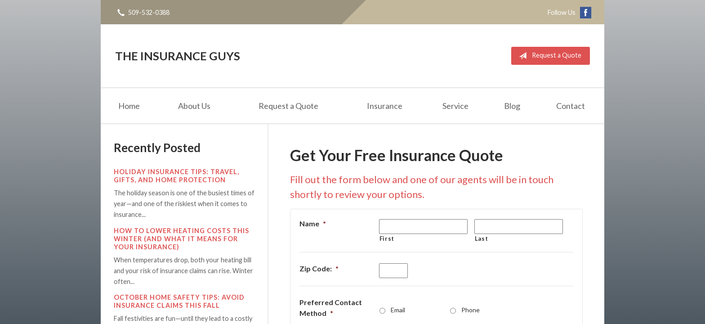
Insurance (384, 106)
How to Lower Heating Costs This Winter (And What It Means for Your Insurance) (181, 239)
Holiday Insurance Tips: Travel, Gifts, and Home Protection (176, 176)
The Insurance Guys (177, 56)
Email (398, 310)
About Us (194, 106)
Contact (570, 106)
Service (455, 106)
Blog (512, 106)
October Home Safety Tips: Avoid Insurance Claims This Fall (179, 301)
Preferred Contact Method (330, 307)
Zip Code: (319, 268)
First (386, 238)
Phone (470, 310)
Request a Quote (548, 55)
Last (481, 238)
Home (129, 106)
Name (312, 223)
